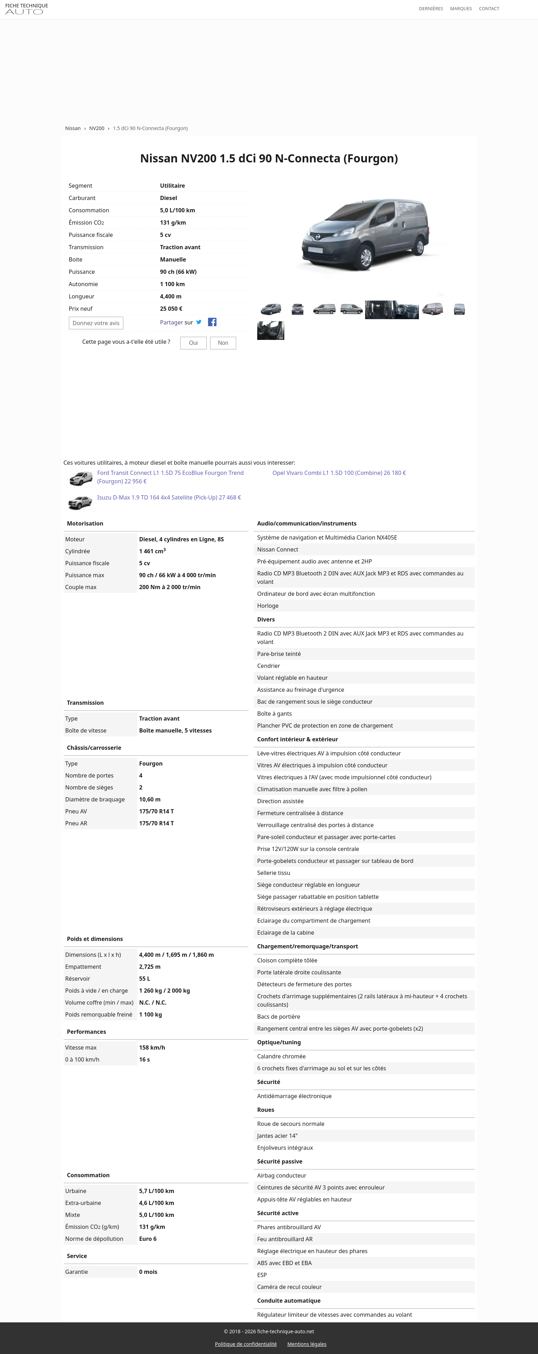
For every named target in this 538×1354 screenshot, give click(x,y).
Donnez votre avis (96, 323)
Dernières (431, 8)
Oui (193, 343)
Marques (461, 8)
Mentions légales (307, 1344)
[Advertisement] (269, 71)
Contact (489, 8)
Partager (171, 322)
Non (223, 343)
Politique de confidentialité (246, 1344)
